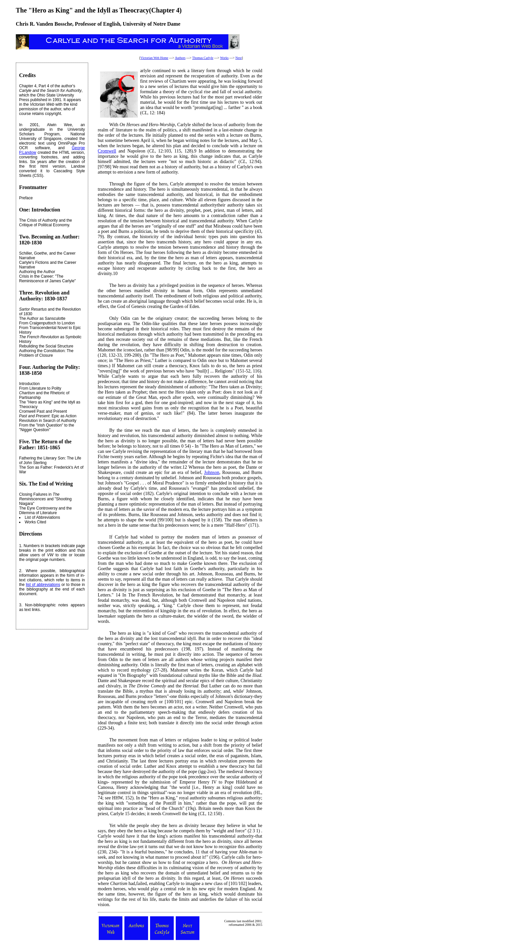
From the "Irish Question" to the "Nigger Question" (46, 427)
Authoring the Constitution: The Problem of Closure (46, 353)
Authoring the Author (37, 271)
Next (238, 58)
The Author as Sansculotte (42, 318)
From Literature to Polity (40, 388)
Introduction (29, 383)
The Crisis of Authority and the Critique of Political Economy (45, 222)
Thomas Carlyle (202, 58)
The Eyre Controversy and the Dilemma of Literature (45, 510)
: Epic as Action (47, 416)
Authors (180, 58)
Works (224, 58)
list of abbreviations (43, 584)
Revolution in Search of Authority (47, 420)
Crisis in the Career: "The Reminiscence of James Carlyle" (47, 278)
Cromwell (107, 151)
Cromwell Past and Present (43, 411)
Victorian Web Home (154, 58)
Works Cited (35, 522)
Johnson (211, 472)
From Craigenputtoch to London (47, 323)
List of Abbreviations (42, 517)
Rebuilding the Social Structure (46, 346)
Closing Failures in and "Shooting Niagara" (45, 499)
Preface (26, 198)
